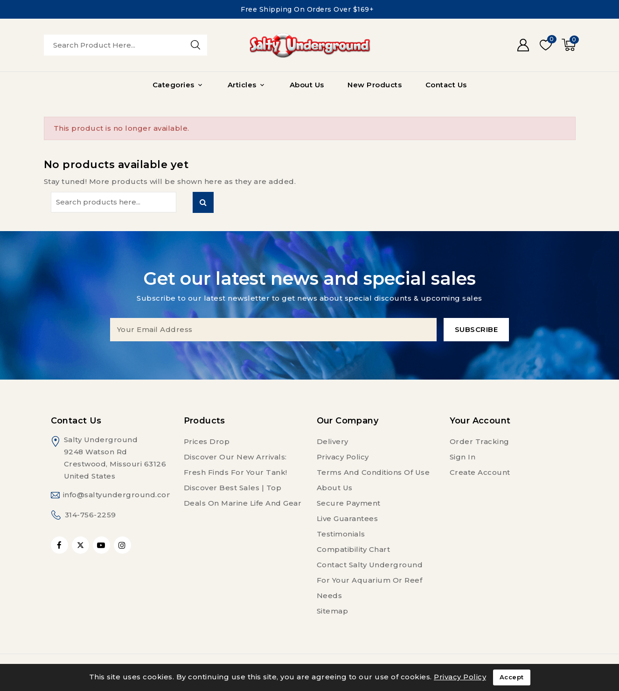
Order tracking (479, 441)
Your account (480, 421)
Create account (480, 472)
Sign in (463, 456)
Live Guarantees (347, 518)
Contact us (76, 421)
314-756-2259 (90, 514)
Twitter (80, 545)
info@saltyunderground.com (118, 494)
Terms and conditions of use (373, 472)
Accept (512, 677)
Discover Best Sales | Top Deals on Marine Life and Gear (243, 495)
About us (335, 487)
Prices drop (207, 441)
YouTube (102, 545)
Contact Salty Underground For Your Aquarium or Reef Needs (370, 580)
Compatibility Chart (353, 549)
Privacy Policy (343, 456)
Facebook (60, 545)
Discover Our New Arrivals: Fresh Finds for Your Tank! (235, 464)
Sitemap (332, 610)
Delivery (332, 441)
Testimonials (341, 533)
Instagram (123, 545)
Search (203, 202)
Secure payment (349, 503)
